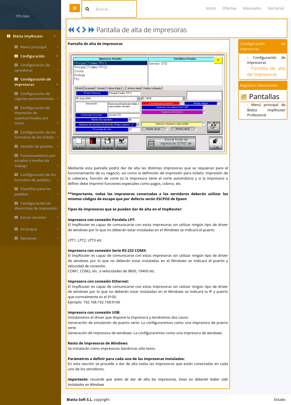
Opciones (36, 238)
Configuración (36, 56)
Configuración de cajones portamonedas (36, 96)
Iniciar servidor (36, 217)
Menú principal (36, 47)
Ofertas (229, 8)
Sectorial (276, 8)
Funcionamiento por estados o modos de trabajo (36, 160)
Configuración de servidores (36, 67)
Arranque (36, 229)
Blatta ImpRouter (31, 36)
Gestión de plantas (36, 146)
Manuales (252, 8)
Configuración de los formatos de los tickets (36, 135)
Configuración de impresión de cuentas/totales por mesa (36, 115)
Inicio (211, 8)
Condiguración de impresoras (36, 82)
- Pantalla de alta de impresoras (266, 71)
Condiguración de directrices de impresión (36, 206)
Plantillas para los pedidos (36, 191)
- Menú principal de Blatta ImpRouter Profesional (266, 109)
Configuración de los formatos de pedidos (36, 177)
